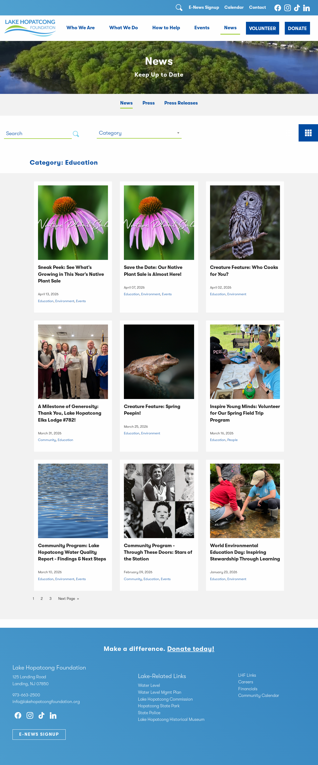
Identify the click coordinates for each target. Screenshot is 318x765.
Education (45, 301)
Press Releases (181, 103)
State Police (149, 712)
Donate (297, 28)
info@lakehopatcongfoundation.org (46, 701)
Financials (247, 689)
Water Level (149, 685)
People (232, 440)
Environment (64, 301)
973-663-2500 (26, 695)
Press (149, 103)
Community (47, 440)
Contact (257, 7)
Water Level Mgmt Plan (159, 692)
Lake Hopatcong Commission (165, 699)
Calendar (234, 7)
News (230, 27)
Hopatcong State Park (159, 706)
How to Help (166, 27)
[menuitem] (80, 28)
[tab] (289, 133)
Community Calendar (258, 695)
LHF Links (247, 675)
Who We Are (80, 27)
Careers (245, 682)
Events (202, 27)
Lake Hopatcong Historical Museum (171, 719)
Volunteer (262, 28)
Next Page (66, 598)
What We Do (123, 27)
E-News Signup (204, 7)
